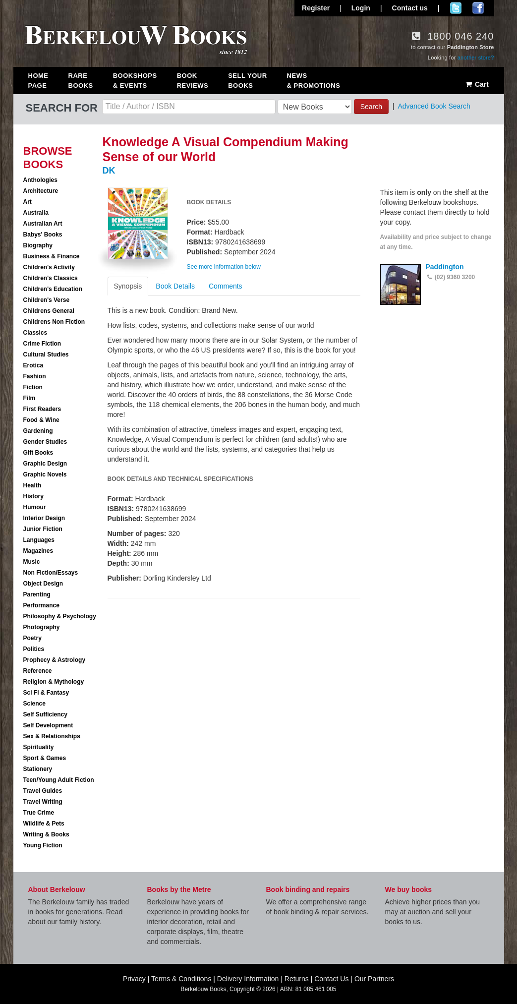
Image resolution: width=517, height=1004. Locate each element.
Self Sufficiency (45, 714)
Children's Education (53, 289)
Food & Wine (41, 419)
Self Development (48, 725)
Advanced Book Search (434, 106)
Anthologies (40, 180)
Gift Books (38, 452)
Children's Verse (46, 299)
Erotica (33, 365)
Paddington (445, 267)
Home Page (38, 80)
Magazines (38, 550)
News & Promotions (314, 80)
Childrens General (48, 310)
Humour (34, 507)
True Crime (39, 812)
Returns (297, 979)
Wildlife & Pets (43, 823)
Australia (36, 212)
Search (371, 107)
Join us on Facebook (478, 8)
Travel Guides (42, 790)
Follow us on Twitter (456, 8)
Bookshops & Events (135, 80)
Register (316, 8)
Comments (225, 286)
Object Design (43, 583)
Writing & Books (46, 834)
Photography (41, 627)
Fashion (34, 376)
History (33, 496)
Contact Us (331, 979)
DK (109, 171)
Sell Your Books (247, 80)
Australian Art (42, 223)
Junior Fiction (42, 529)
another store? (476, 57)
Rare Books (80, 80)
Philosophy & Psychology (59, 616)
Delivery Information (248, 979)
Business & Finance (51, 256)
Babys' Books (42, 234)
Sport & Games (44, 758)
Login (360, 8)
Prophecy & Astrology (54, 659)
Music (31, 561)
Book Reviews (192, 80)
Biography (38, 245)
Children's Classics (50, 278)
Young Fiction (42, 845)
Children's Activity (49, 267)
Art (27, 201)
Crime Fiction (42, 343)
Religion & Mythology (53, 681)
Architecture (40, 190)
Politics (34, 649)
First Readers (42, 409)
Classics (35, 332)
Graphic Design (45, 463)
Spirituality (38, 747)
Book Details (175, 286)
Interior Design (44, 518)
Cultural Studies (46, 354)
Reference (37, 670)
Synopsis (128, 286)
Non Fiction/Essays (50, 572)
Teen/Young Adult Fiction (58, 779)
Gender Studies (45, 441)
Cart (476, 84)
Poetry (32, 638)
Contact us (410, 8)
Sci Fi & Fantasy (46, 692)
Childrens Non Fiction (54, 321)
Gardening (38, 430)
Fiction (33, 387)
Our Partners (374, 979)
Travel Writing (42, 801)
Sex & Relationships (51, 736)
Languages (39, 539)
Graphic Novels (45, 474)
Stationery (38, 769)
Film (29, 398)
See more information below (224, 266)
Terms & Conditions (181, 979)
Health (32, 485)
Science (34, 703)
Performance (41, 605)
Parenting (37, 594)
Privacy (134, 979)
